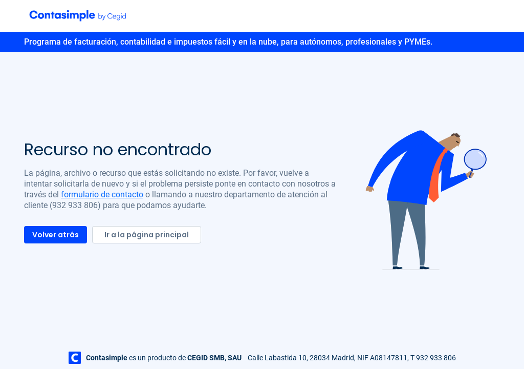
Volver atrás (55, 235)
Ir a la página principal (146, 235)
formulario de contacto (102, 194)
